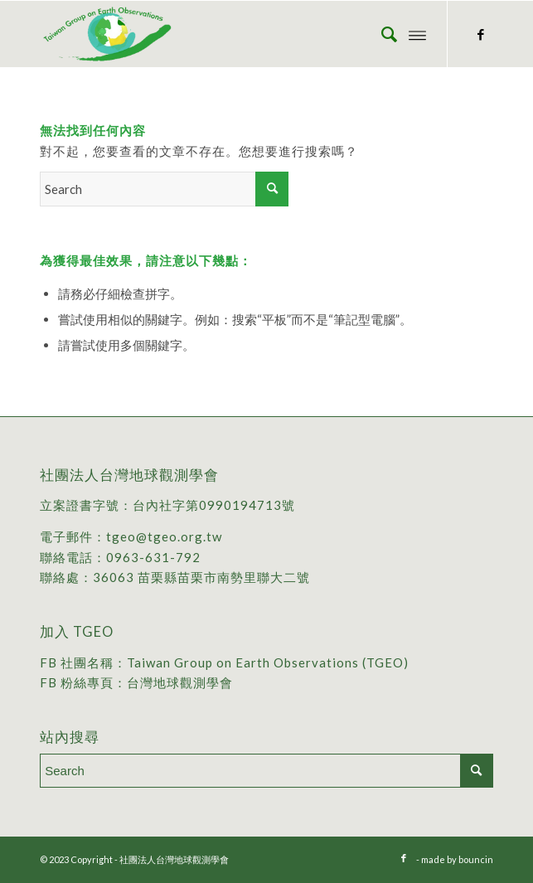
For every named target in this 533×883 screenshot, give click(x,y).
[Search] (381, 34)
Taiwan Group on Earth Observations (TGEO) (268, 662)
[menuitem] (381, 34)
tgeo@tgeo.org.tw (164, 536)
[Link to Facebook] (480, 34)
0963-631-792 (153, 557)
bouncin (475, 859)
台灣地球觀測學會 (180, 682)
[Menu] (417, 34)
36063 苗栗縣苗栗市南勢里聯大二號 (201, 577)
